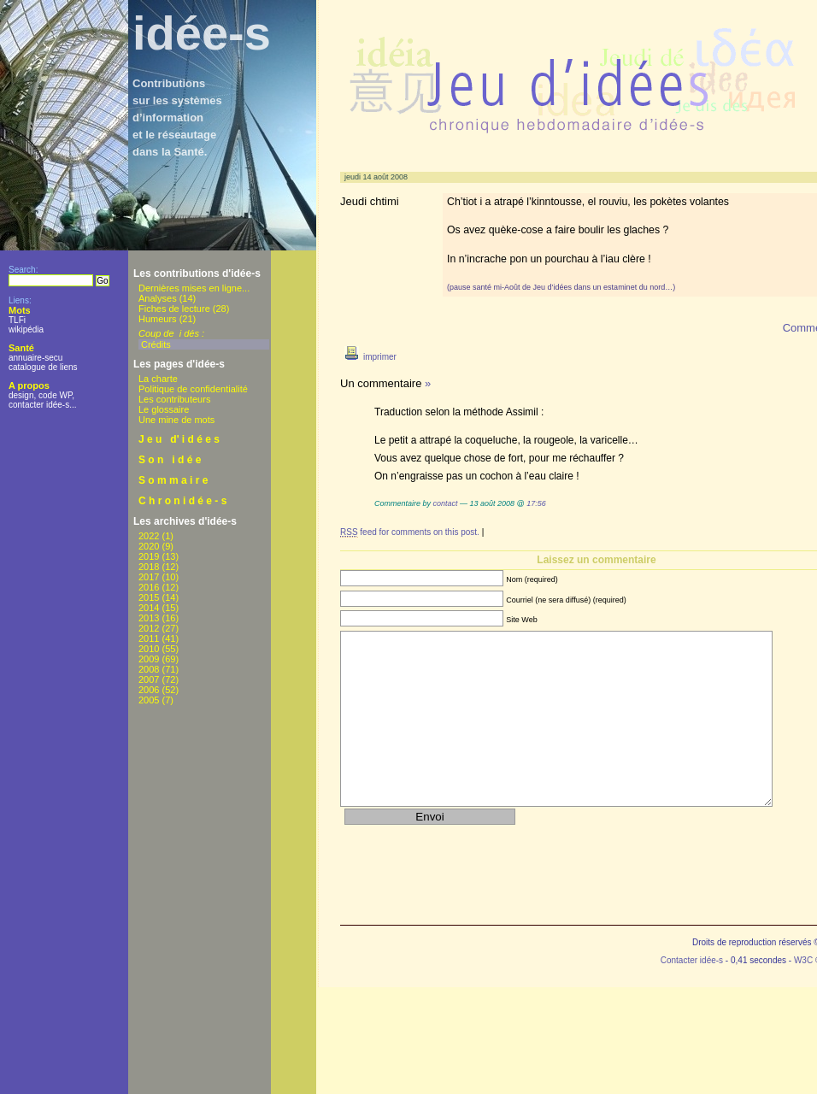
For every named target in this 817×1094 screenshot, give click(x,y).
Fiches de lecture (174, 308)
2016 (148, 587)
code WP (55, 395)
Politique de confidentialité (193, 389)
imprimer (368, 357)
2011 (148, 638)
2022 (148, 536)
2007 (148, 679)
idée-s (201, 33)
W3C (803, 960)
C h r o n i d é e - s (182, 501)
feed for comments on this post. (409, 532)
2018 (148, 567)
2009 (148, 659)
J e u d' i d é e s (179, 439)
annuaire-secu (35, 357)
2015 (148, 597)
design (21, 395)
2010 (148, 649)
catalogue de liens (43, 367)
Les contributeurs (174, 399)
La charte (158, 378)
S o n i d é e (169, 460)
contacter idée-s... (42, 404)
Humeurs (157, 319)
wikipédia (26, 329)
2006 (148, 690)
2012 (148, 628)
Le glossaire (163, 409)
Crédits (156, 344)
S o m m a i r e (173, 480)
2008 (148, 669)
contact (445, 503)
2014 (148, 608)
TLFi (17, 320)
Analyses (157, 298)
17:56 (536, 503)
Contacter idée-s (692, 960)
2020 (148, 546)
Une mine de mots (176, 420)
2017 (148, 577)
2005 (148, 700)
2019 (148, 556)
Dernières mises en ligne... (194, 288)
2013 (148, 618)
